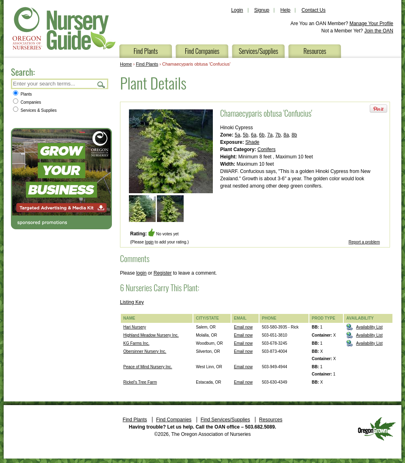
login (149, 242)
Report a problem (364, 242)
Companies (27, 102)
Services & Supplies (35, 110)
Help (286, 10)
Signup (261, 10)
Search (101, 84)
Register (163, 273)
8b (294, 135)
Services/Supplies (258, 51)
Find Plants (146, 51)
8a (286, 135)
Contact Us (314, 10)
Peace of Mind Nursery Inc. (147, 367)
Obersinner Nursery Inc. (144, 351)
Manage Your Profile (371, 23)
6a (253, 135)
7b (278, 135)
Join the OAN (378, 31)
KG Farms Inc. (136, 343)
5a (237, 135)
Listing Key (132, 302)
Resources (314, 51)
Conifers (266, 149)
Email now (243, 327)
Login (237, 10)
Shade (252, 142)
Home (126, 64)
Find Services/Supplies (225, 419)
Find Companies (202, 51)
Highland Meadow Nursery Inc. (151, 335)
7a (269, 135)
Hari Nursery (134, 327)
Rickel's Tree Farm (140, 382)
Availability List (369, 327)
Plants (22, 94)
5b (245, 135)
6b (261, 135)
